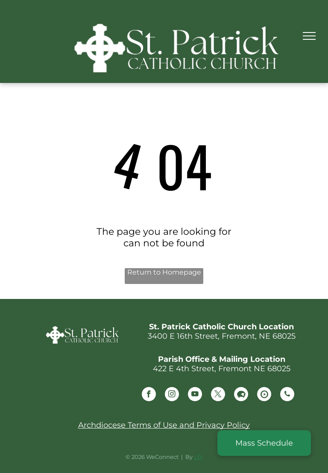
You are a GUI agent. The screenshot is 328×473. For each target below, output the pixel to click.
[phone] (287, 395)
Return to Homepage (164, 272)
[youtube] (195, 395)
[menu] (309, 36)
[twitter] (218, 395)
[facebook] (149, 395)
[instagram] (172, 395)
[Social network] (241, 395)
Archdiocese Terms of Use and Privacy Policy (164, 425)
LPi (198, 456)
